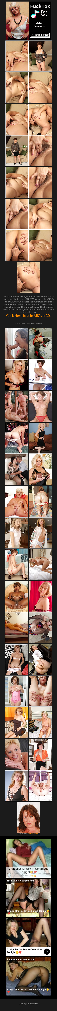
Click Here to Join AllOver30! (28, 315)
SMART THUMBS (34, 834)
